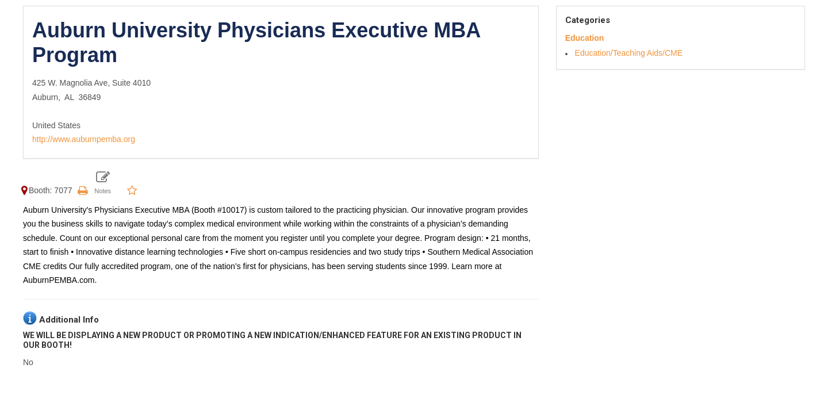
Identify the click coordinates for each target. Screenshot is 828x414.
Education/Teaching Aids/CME (629, 52)
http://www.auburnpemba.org (83, 139)
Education (584, 38)
